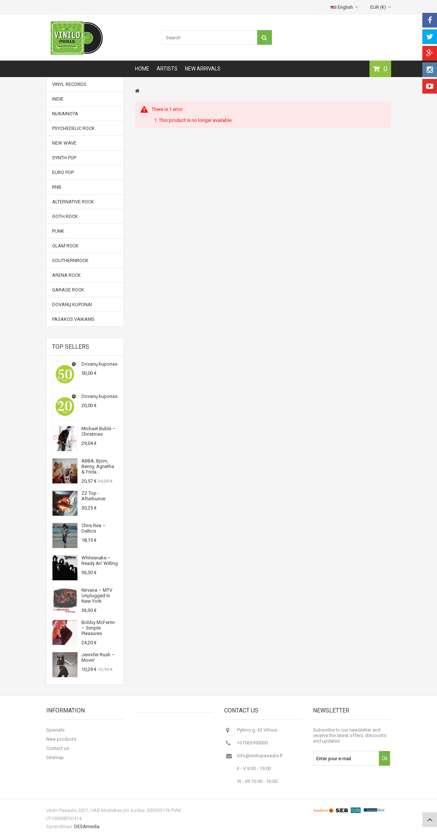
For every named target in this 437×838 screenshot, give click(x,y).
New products (61, 739)
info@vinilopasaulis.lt (260, 755)
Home (142, 69)
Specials (55, 730)
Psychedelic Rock (73, 128)
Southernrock (70, 260)
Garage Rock (68, 290)
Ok (385, 758)
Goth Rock (65, 216)
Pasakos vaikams (73, 319)
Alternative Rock (73, 201)
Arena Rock (66, 275)
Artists (167, 69)
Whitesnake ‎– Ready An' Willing (99, 560)
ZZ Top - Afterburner (93, 495)
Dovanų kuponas (99, 364)
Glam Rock (65, 246)
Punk (58, 231)
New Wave (64, 143)
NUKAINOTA (65, 113)
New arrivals (203, 69)
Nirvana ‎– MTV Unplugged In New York (96, 595)
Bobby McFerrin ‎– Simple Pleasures (98, 628)
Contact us (57, 748)
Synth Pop (64, 157)
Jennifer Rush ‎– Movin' (98, 657)
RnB (56, 187)
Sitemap (55, 757)
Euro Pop (63, 172)
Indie (57, 99)
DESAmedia (86, 826)
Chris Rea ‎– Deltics (93, 528)
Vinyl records (69, 84)
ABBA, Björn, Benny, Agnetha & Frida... (97, 466)
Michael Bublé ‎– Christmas (98, 431)
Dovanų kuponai (72, 304)
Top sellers (70, 346)
